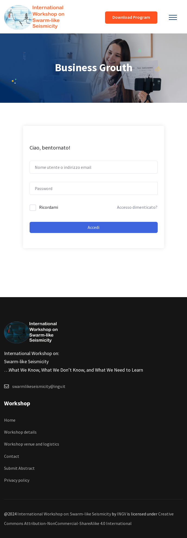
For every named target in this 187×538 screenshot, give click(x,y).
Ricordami (48, 207)
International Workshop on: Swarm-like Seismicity (64, 514)
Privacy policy (16, 480)
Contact (11, 456)
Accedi (93, 227)
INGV (121, 514)
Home (9, 420)
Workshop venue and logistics (31, 444)
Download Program (131, 17)
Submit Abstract (19, 468)
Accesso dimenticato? (137, 207)
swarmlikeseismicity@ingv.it (38, 386)
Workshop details (20, 432)
